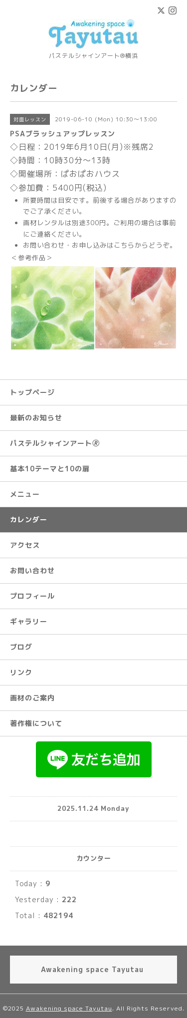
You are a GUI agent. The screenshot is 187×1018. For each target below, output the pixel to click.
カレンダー (28, 519)
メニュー (25, 494)
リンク (21, 672)
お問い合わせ (32, 570)
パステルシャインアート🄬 (55, 443)
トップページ (32, 392)
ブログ (21, 647)
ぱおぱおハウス (90, 173)
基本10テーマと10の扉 (50, 468)
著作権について (36, 723)
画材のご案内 (32, 697)
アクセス (25, 545)
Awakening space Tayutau (69, 1008)
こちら (124, 245)
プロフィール (32, 596)
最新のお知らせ (36, 417)
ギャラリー (28, 621)
